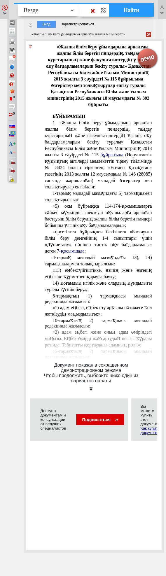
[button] (4, 9)
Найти (131, 10)
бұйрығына (111, 154)
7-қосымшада (71, 250)
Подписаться (100, 419)
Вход (46, 24)
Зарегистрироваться (77, 24)
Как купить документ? (150, 430)
